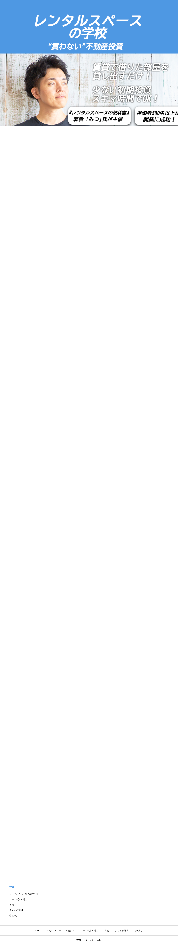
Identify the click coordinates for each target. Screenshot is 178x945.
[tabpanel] (89, 63)
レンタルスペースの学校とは (23, 894)
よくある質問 (16, 910)
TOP (12, 887)
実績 (11, 905)
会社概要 (13, 915)
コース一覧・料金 (18, 899)
